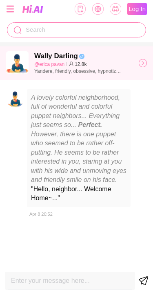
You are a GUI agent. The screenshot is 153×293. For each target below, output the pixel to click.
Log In (137, 8)
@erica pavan (49, 64)
